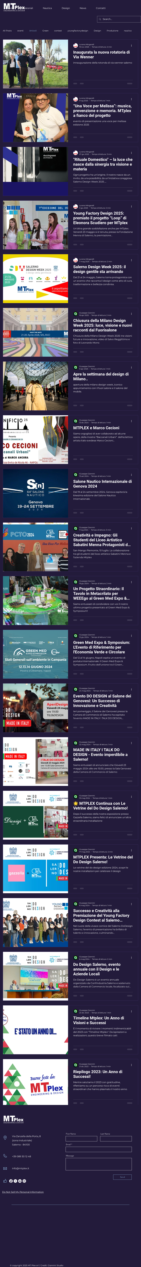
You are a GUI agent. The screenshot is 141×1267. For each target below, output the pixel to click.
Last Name (105, 1134)
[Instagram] (24, 1181)
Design (97, 30)
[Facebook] (11, 1181)
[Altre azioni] (132, 45)
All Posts (7, 30)
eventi (20, 30)
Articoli (33, 30)
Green (45, 30)
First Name (71, 1134)
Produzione (112, 30)
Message (70, 1156)
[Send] (122, 1177)
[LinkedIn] (20, 1181)
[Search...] (119, 19)
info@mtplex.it (20, 1168)
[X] (15, 1181)
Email (68, 1144)
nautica (128, 30)
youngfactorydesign (78, 30)
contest (58, 30)
